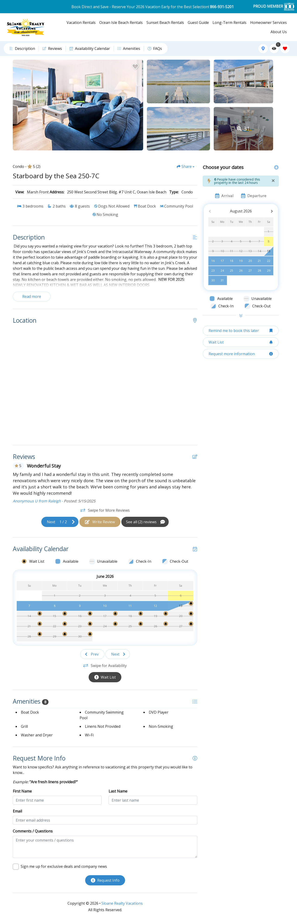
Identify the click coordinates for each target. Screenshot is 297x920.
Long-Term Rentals (229, 22)
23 (213, 271)
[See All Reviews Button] (145, 522)
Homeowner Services (268, 22)
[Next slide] (59, 522)
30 (213, 280)
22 (268, 261)
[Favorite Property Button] (135, 65)
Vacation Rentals (81, 22)
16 (213, 261)
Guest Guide (198, 22)
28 (259, 271)
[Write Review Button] (99, 522)
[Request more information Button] (241, 354)
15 (268, 251)
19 (240, 261)
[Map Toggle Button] (263, 48)
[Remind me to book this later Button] (241, 330)
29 (268, 271)
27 (250, 271)
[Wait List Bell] (100, 603)
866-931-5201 (222, 6)
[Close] (273, 180)
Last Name (118, 791)
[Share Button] (185, 166)
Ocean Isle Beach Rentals (121, 22)
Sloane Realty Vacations (122, 903)
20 (250, 261)
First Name (22, 791)
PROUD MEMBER (273, 6)
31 (222, 280)
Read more (31, 296)
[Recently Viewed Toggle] (274, 48)
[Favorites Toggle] (285, 48)
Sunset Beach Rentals (165, 22)
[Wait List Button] (105, 677)
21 (259, 261)
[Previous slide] (92, 654)
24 (222, 271)
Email (17, 811)
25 (231, 271)
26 (240, 271)
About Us (279, 31)
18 (231, 261)
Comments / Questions (33, 831)
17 (222, 261)
